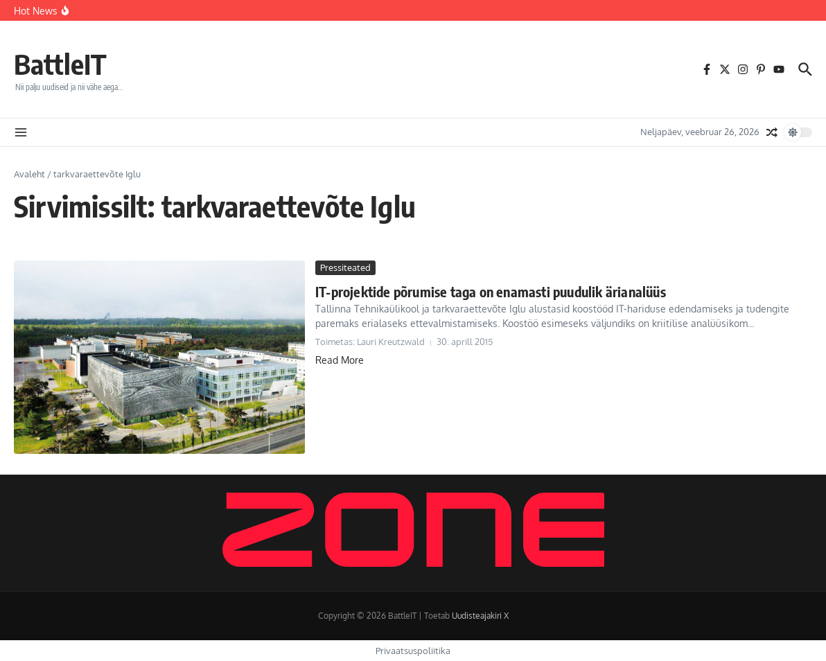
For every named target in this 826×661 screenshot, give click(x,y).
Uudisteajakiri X (480, 615)
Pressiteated (345, 267)
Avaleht (29, 173)
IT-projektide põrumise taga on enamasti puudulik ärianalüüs (490, 291)
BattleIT (60, 63)
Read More (339, 360)
